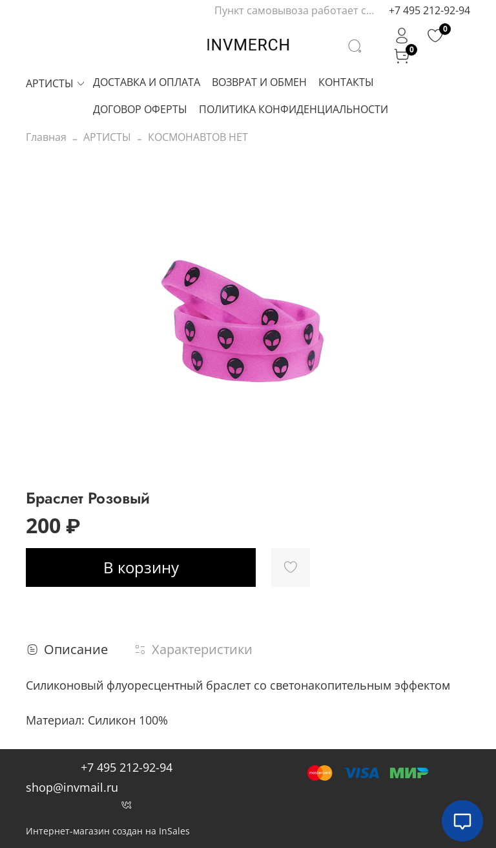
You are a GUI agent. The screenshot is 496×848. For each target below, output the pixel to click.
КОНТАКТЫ (346, 82)
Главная (46, 137)
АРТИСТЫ (56, 83)
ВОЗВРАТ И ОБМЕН (259, 82)
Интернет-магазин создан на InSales (108, 831)
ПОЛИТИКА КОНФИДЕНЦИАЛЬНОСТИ (293, 109)
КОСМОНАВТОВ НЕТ (198, 137)
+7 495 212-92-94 (429, 10)
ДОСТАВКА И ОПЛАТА (146, 82)
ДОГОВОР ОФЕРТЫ (140, 109)
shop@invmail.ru (72, 787)
